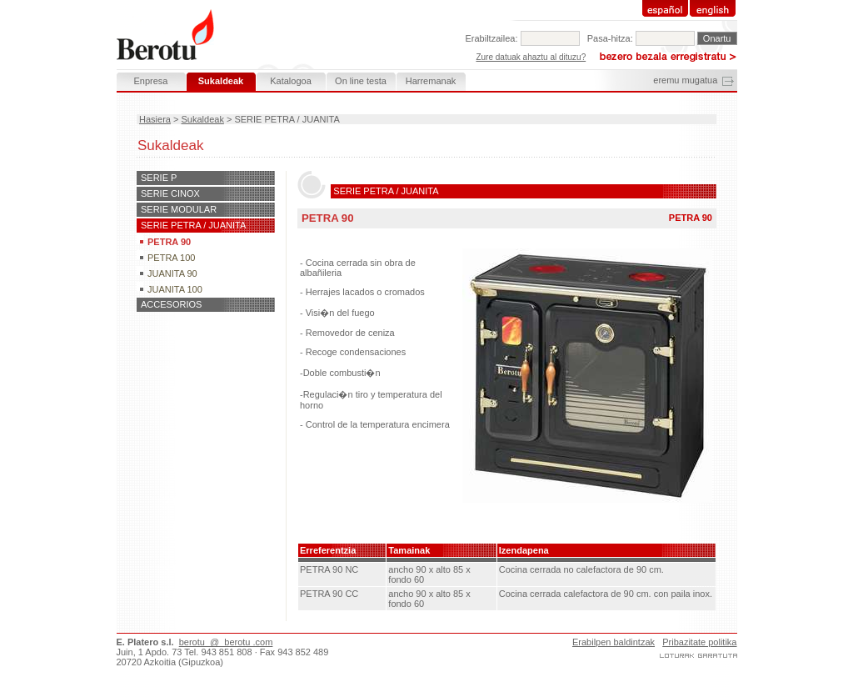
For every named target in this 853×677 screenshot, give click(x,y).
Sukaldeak (203, 119)
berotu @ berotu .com (226, 642)
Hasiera (155, 119)
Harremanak (431, 81)
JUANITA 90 (172, 273)
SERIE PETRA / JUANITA (193, 225)
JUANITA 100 (174, 289)
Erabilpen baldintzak (613, 642)
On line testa (361, 81)
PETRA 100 (171, 258)
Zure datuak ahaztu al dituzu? (531, 57)
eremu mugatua (685, 80)
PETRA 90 (169, 242)
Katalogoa (291, 81)
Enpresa (151, 81)
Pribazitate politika (699, 642)
